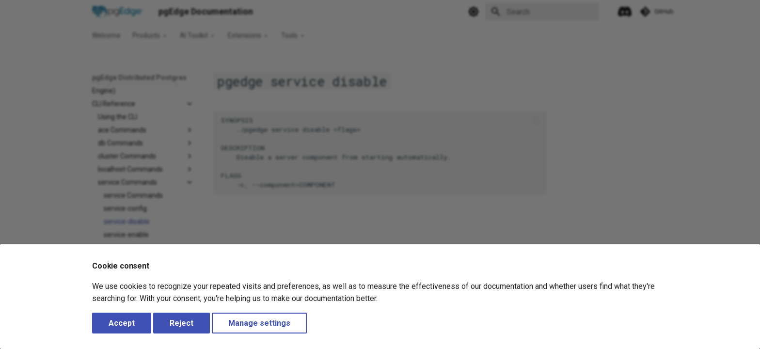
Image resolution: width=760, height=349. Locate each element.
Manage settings (259, 323)
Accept (122, 323)
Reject (181, 323)
